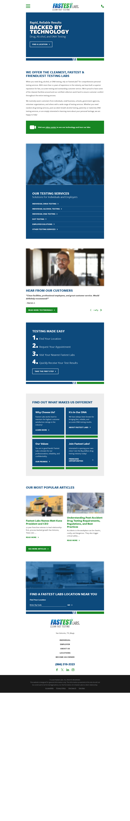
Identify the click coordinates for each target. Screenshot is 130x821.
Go (70, 499)
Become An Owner (65, 550)
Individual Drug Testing (45, 162)
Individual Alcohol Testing (47, 167)
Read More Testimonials (41, 231)
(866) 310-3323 (65, 558)
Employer (65, 538)
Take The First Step (45, 292)
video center (50, 127)
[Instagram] (73, 563)
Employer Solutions (43, 183)
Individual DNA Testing (45, 173)
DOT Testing (39, 178)
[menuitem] (49, 582)
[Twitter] (62, 563)
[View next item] (101, 231)
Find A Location (41, 44)
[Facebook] (57, 563)
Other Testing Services (45, 188)
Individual (65, 534)
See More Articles (38, 469)
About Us (65, 542)
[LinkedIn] (67, 563)
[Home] (65, 6)
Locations (65, 546)
